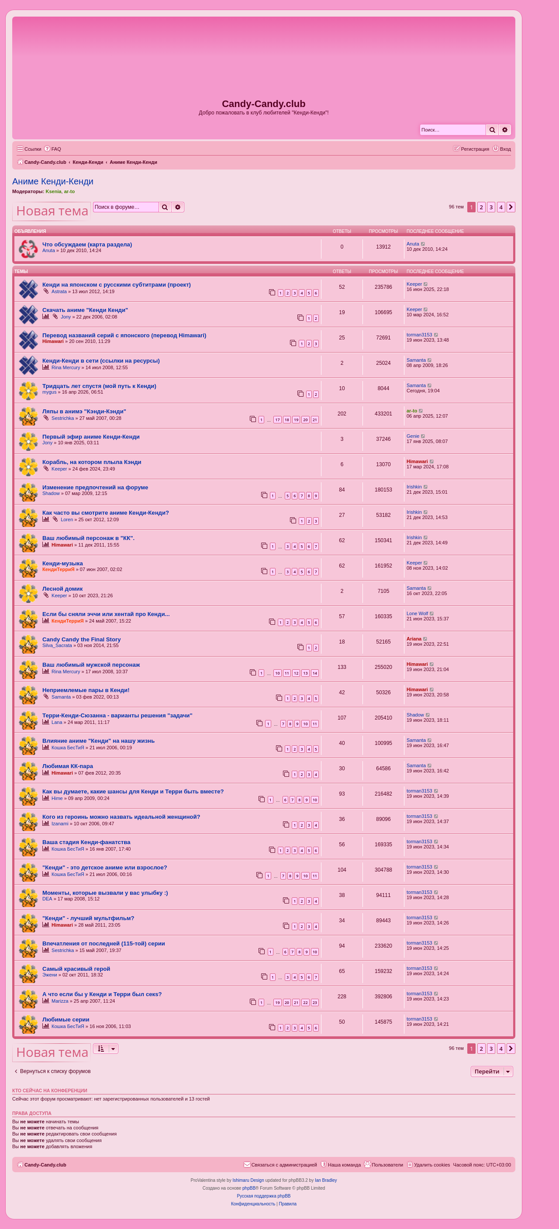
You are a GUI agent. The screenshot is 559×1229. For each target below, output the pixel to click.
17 (277, 419)
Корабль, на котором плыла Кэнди (91, 462)
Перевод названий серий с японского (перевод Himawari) (124, 335)
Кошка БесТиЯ (68, 747)
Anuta (48, 250)
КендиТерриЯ (58, 569)
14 (315, 673)
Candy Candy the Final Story (81, 639)
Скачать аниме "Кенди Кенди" (85, 310)
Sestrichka (63, 418)
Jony (66, 316)
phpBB (248, 1188)
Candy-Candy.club (264, 103)
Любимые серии (66, 1019)
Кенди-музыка (62, 563)
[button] (511, 207)
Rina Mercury (66, 367)
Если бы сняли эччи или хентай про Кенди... (106, 614)
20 (305, 419)
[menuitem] (52, 149)
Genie (413, 436)
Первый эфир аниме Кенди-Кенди (91, 436)
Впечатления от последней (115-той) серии (103, 943)
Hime (57, 798)
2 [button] (481, 207)
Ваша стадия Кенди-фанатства (86, 842)
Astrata (59, 291)
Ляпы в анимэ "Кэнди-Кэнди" (84, 411)
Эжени (49, 974)
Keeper (414, 284)
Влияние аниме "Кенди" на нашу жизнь (98, 740)
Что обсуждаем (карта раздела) (87, 244)
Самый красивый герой (76, 969)
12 (296, 673)
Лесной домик (62, 588)
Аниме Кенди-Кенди (52, 181)
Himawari (53, 341)
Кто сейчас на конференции (49, 1090)
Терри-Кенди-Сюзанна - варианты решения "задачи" (117, 715)
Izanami (60, 823)
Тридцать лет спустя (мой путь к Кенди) (99, 386)
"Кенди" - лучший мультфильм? (88, 918)
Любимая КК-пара (67, 766)
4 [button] (501, 207)
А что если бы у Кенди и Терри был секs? (102, 994)
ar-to (69, 191)
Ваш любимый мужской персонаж (91, 664)
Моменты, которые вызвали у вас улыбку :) (105, 893)
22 (305, 1002)
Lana (57, 722)
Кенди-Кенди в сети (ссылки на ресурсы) (101, 360)
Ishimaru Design (248, 1180)
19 (296, 419)
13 (305, 673)
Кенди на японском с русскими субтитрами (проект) (116, 284)
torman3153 (419, 334)
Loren (67, 519)
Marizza (60, 1001)
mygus (49, 392)
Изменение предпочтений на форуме (95, 487)
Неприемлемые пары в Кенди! (86, 690)
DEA (47, 898)
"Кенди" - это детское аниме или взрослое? (104, 867)
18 (287, 419)
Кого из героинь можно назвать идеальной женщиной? (121, 817)
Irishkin (414, 486)
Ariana (414, 638)
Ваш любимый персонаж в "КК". (88, 538)
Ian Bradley (326, 1180)
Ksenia (53, 191)
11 (287, 673)
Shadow (51, 493)
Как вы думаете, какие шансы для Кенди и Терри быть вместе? (133, 791)
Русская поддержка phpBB (263, 1196)
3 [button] (491, 207)
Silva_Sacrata (57, 645)
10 (277, 673)
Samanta (416, 360)
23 (315, 1002)
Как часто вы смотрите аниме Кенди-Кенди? (105, 512)
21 (315, 419)
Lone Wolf (417, 613)
